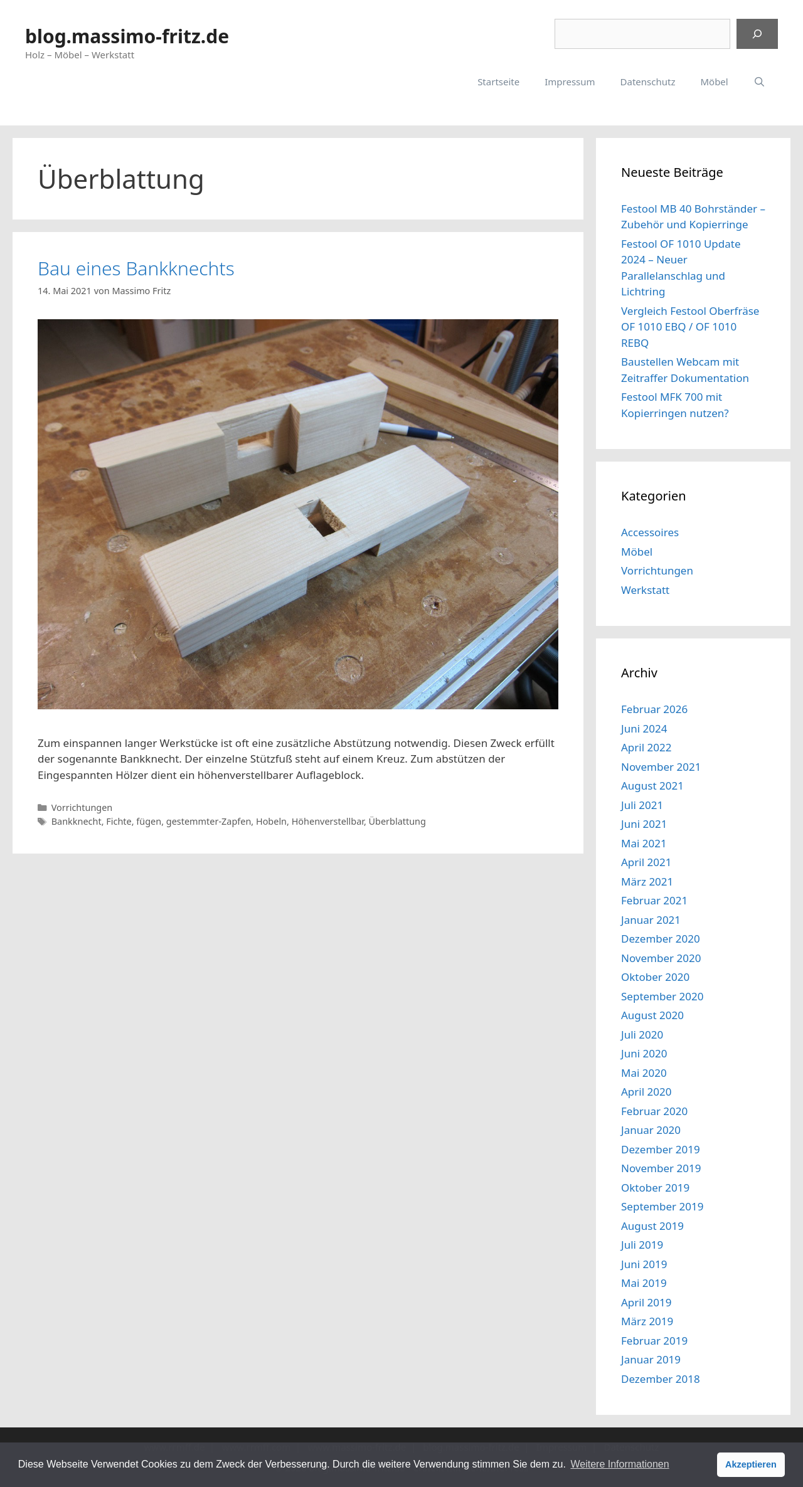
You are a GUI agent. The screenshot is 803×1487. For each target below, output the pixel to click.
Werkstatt (645, 590)
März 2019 (647, 1321)
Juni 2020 (644, 1053)
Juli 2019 (642, 1244)
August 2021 (652, 785)
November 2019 (661, 1168)
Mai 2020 (644, 1073)
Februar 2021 (654, 900)
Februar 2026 (654, 709)
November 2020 (661, 958)
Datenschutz (648, 81)
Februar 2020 (654, 1111)
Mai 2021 (644, 843)
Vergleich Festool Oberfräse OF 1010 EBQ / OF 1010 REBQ (690, 327)
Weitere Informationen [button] (619, 1464)
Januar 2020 (651, 1130)
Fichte (118, 821)
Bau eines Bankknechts (136, 268)
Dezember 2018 (660, 1379)
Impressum (570, 81)
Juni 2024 (644, 728)
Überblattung (397, 821)
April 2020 (646, 1091)
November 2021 (661, 766)
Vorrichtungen (82, 807)
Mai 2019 (644, 1283)
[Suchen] (757, 34)
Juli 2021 (642, 805)
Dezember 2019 (660, 1149)
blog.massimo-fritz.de (127, 36)
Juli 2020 (642, 1034)
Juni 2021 (644, 824)
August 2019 (652, 1226)
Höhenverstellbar (328, 821)
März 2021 (647, 881)
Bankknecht (76, 821)
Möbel (714, 81)
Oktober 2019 (655, 1187)
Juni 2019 (644, 1264)
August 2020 (652, 1015)
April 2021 (646, 862)
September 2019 (662, 1206)
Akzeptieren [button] (751, 1464)
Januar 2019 (651, 1359)
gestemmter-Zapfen (209, 821)
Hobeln (271, 821)
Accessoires (650, 532)
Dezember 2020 (660, 938)
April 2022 (646, 747)
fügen (148, 821)
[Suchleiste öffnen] (759, 81)
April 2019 (646, 1302)
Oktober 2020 (655, 977)
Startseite (498, 81)
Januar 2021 (651, 920)
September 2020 (662, 996)
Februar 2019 (654, 1340)
